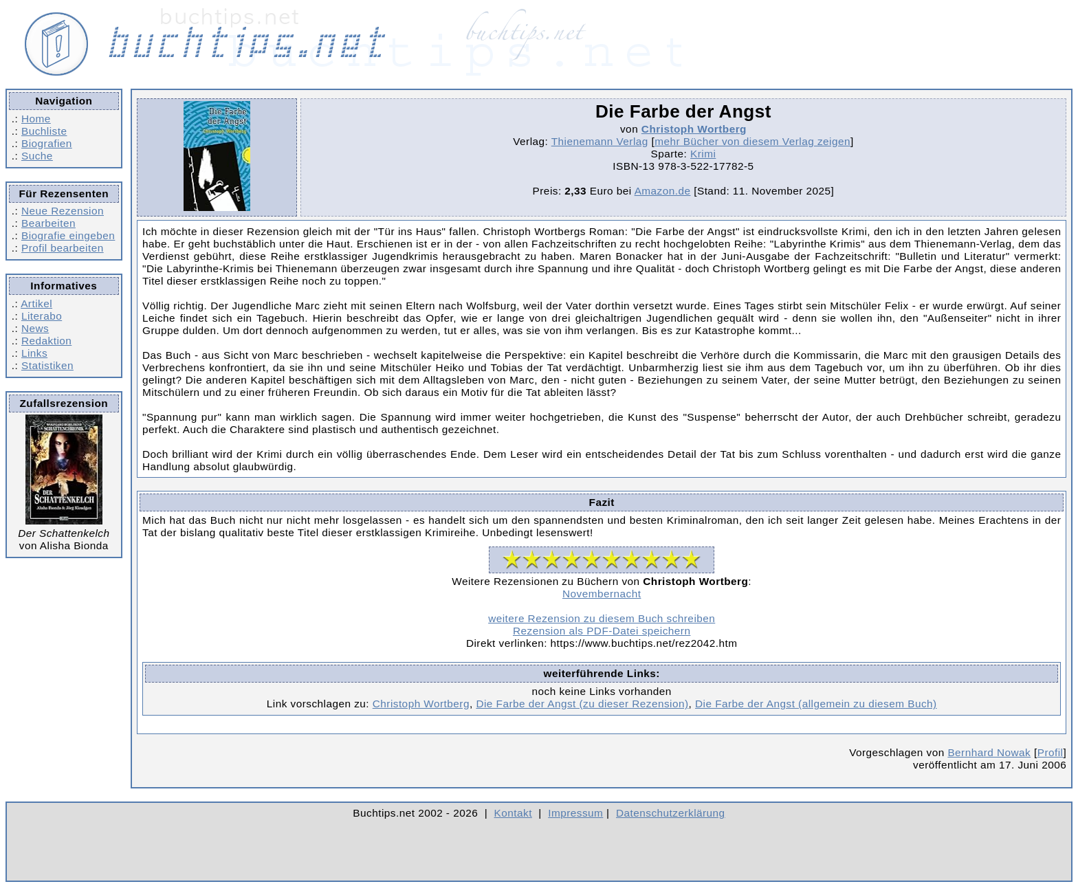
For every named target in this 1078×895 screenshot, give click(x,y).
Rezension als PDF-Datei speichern (602, 631)
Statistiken (47, 365)
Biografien (46, 143)
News (35, 328)
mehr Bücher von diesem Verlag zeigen (752, 141)
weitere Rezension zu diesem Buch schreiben (601, 618)
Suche (37, 156)
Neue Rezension (62, 211)
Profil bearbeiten (62, 248)
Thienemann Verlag (599, 141)
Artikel (36, 303)
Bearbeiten (48, 223)
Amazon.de (663, 191)
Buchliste (44, 131)
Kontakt (513, 813)
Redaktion (46, 340)
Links (34, 353)
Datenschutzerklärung (670, 813)
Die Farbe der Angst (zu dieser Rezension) (582, 703)
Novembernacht (601, 593)
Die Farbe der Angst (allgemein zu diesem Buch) (816, 703)
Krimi (703, 153)
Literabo (41, 316)
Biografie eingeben (68, 235)
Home (36, 118)
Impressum (575, 813)
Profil (1050, 752)
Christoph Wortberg (694, 129)
